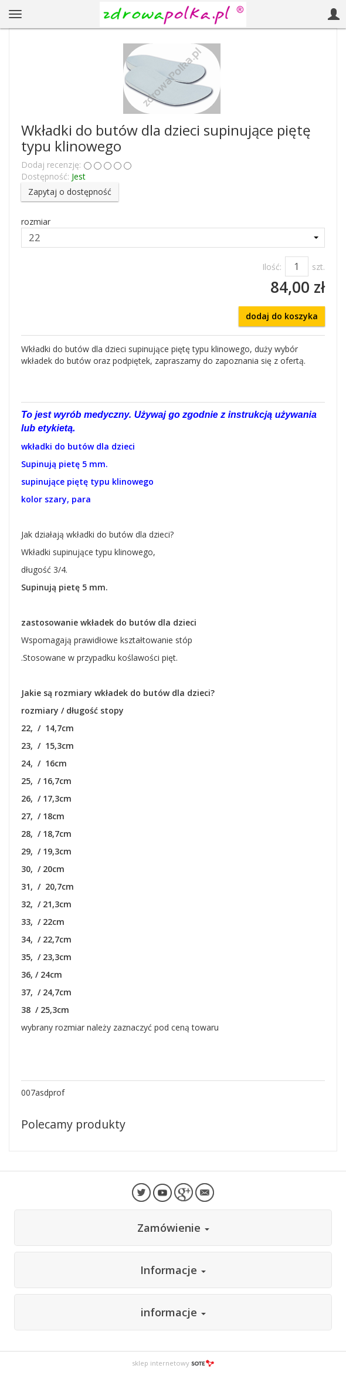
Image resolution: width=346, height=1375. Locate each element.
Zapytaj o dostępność (69, 191)
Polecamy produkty (73, 1124)
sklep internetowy (173, 1363)
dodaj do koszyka (282, 316)
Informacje (173, 1270)
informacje (173, 1312)
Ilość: (271, 266)
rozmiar (35, 221)
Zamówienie (173, 1228)
